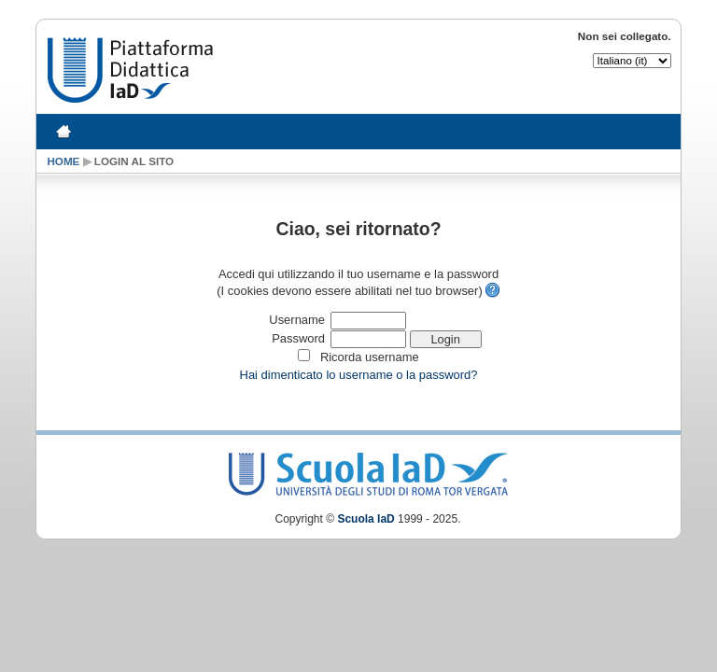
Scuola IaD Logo (368, 470)
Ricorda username (369, 357)
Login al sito (134, 161)
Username (297, 320)
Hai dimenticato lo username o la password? (359, 375)
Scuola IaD (365, 518)
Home (63, 161)
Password (298, 338)
